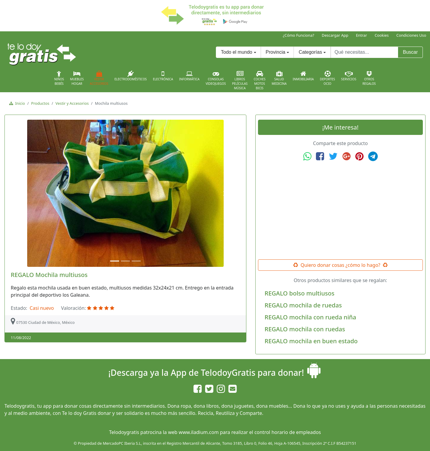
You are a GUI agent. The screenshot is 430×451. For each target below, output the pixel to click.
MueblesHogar (77, 78)
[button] (25, 193)
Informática (189, 76)
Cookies (382, 35)
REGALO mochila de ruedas (303, 305)
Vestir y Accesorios (72, 103)
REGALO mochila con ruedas (305, 329)
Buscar (410, 52)
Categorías (310, 52)
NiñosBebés (59, 78)
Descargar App (335, 35)
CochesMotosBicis (260, 80)
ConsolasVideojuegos (216, 78)
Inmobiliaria (303, 76)
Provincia (275, 52)
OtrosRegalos (369, 78)
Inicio (19, 103)
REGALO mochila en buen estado (311, 341)
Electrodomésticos (130, 76)
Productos (40, 103)
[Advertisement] (340, 210)
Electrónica (163, 76)
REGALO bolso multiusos (299, 293)
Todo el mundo (236, 52)
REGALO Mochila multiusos (49, 275)
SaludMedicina (279, 78)
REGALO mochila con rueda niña (310, 317)
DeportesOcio (327, 78)
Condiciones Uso (411, 35)
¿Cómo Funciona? (298, 35)
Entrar (361, 35)
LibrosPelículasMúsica (240, 80)
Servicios (348, 76)
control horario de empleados (287, 432)
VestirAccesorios (99, 78)
